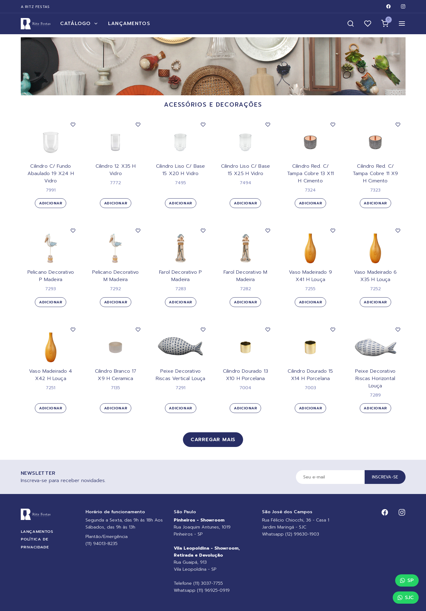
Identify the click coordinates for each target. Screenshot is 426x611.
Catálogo (79, 23)
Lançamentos (129, 23)
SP (407, 580)
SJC (406, 597)
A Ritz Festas (35, 6)
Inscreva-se (385, 477)
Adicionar (50, 203)
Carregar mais (213, 439)
